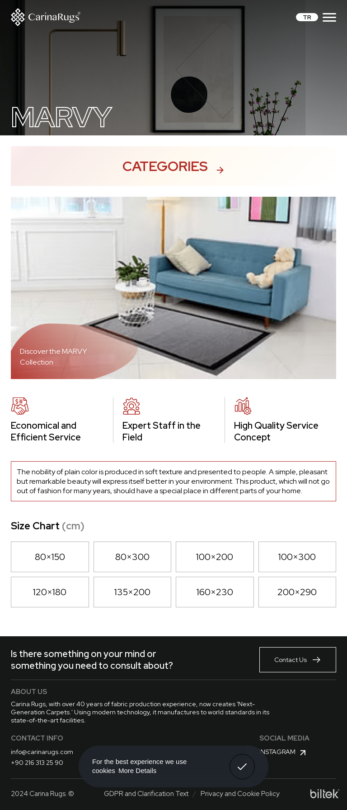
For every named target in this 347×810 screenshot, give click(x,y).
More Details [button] (137, 770)
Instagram (283, 753)
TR (307, 17)
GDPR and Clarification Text (146, 793)
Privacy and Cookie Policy (240, 793)
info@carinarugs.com (42, 752)
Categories (173, 166)
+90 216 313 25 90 (37, 763)
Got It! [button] (242, 760)
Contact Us (297, 660)
